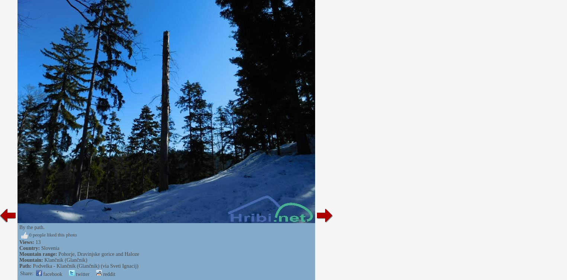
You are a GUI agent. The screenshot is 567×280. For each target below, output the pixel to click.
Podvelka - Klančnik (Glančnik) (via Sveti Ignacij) (85, 266)
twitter (79, 274)
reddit (105, 274)
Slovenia (50, 248)
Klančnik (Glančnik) (65, 260)
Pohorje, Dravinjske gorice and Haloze (98, 254)
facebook (49, 274)
